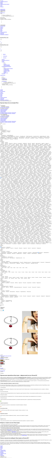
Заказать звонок (4, 79)
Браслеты (1, 93)
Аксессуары (2, 98)
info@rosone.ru (2, 12)
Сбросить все (5, 114)
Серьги (1, 92)
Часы (1, 96)
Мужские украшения (3, 97)
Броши (1, 95)
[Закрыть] (1, 50)
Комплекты (2, 99)
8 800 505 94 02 (2, 9)
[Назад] (4, 63)
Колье (1, 94)
